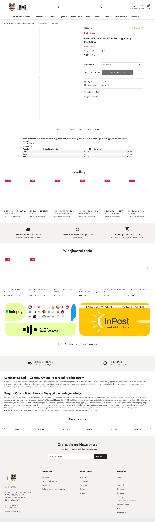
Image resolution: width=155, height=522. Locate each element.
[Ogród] (63, 17)
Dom (118, 481)
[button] (145, 16)
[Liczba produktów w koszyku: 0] (148, 7)
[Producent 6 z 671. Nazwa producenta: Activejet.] (138, 429)
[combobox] (121, 64)
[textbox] (119, 65)
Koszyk (82, 493)
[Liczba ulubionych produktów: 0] (141, 7)
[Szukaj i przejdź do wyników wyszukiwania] (101, 7)
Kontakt (82, 489)
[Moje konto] (134, 7)
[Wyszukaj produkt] (78, 7)
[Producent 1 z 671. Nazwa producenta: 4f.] (17, 429)
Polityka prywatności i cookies (53, 489)
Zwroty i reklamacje (49, 481)
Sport (119, 508)
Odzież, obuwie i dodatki (126, 501)
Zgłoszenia (84, 485)
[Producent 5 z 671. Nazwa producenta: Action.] (114, 429)
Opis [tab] (58, 129)
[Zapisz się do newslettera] (71, 456)
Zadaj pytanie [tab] (93, 129)
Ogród (119, 477)
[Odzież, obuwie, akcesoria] (20, 17)
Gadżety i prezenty (124, 497)
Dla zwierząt (121, 489)
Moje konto (84, 477)
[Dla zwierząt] (121, 17)
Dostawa (45, 477)
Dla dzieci (120, 493)
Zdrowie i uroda (123, 504)
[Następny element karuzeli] (149, 429)
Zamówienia (84, 481)
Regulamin (46, 485)
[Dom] (53, 17)
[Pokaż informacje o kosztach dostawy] (108, 85)
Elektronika (121, 485)
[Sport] (108, 17)
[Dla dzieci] (41, 17)
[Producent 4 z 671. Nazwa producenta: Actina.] (90, 429)
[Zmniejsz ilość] (86, 72)
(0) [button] (142, 28)
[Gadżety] (135, 17)
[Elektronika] (76, 17)
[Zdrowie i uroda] (93, 17)
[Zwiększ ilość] (95, 72)
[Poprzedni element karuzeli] (5, 429)
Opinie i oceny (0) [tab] (73, 129)
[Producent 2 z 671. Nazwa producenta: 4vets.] (41, 429)
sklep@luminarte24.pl (13, 512)
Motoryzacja (121, 512)
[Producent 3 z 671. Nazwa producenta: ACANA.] (65, 429)
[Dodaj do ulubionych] (139, 72)
